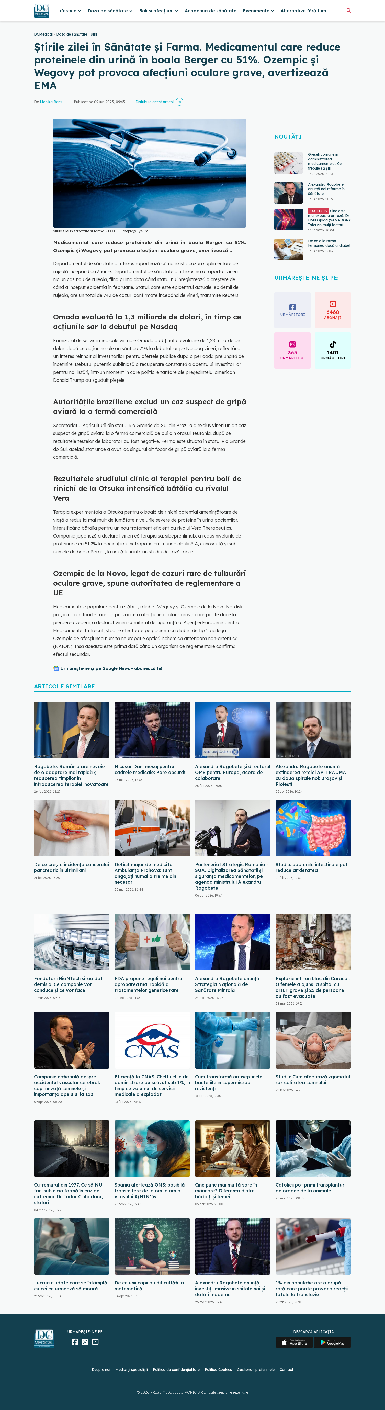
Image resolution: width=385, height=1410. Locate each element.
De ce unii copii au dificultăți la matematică (149, 1286)
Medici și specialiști (131, 1369)
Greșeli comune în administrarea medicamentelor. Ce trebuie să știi (325, 161)
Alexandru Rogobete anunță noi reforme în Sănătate (326, 189)
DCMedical (43, 34)
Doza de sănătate (71, 34)
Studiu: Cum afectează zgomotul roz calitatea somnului (313, 1080)
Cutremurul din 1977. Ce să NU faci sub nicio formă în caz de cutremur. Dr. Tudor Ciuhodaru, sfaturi (68, 1193)
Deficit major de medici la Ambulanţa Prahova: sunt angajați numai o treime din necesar (145, 873)
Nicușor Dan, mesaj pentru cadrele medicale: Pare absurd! (150, 769)
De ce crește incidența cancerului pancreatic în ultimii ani (71, 867)
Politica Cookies (218, 1369)
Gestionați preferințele (256, 1369)
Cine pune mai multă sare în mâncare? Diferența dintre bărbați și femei (226, 1191)
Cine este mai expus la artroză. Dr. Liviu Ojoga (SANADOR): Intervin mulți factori (329, 217)
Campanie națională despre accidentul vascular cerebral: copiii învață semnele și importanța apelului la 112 (67, 1085)
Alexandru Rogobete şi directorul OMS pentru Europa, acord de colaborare (232, 772)
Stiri (94, 34)
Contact (286, 1369)
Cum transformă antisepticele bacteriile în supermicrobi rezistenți (228, 1082)
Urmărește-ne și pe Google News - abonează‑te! (111, 668)
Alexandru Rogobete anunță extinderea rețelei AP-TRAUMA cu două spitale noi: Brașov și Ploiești (311, 775)
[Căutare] (349, 10)
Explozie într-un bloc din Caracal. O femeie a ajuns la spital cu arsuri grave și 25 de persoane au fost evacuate (313, 987)
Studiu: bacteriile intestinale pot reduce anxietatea (312, 867)
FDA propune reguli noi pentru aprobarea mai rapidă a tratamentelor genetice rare (148, 984)
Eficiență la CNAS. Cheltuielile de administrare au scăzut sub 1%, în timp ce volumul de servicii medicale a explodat (152, 1085)
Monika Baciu (51, 101)
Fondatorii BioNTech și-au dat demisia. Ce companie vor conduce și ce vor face (68, 984)
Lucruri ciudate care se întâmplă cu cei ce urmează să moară (70, 1286)
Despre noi (101, 1369)
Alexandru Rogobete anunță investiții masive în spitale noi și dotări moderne (230, 1288)
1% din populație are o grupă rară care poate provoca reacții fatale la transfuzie (312, 1288)
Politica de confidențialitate (176, 1369)
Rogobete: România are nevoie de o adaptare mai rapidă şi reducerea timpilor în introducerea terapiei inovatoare (71, 775)
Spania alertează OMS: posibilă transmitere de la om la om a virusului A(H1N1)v (150, 1191)
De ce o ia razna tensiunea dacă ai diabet (329, 243)
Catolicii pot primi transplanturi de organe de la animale (310, 1188)
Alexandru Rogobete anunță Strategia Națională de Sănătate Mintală (227, 984)
